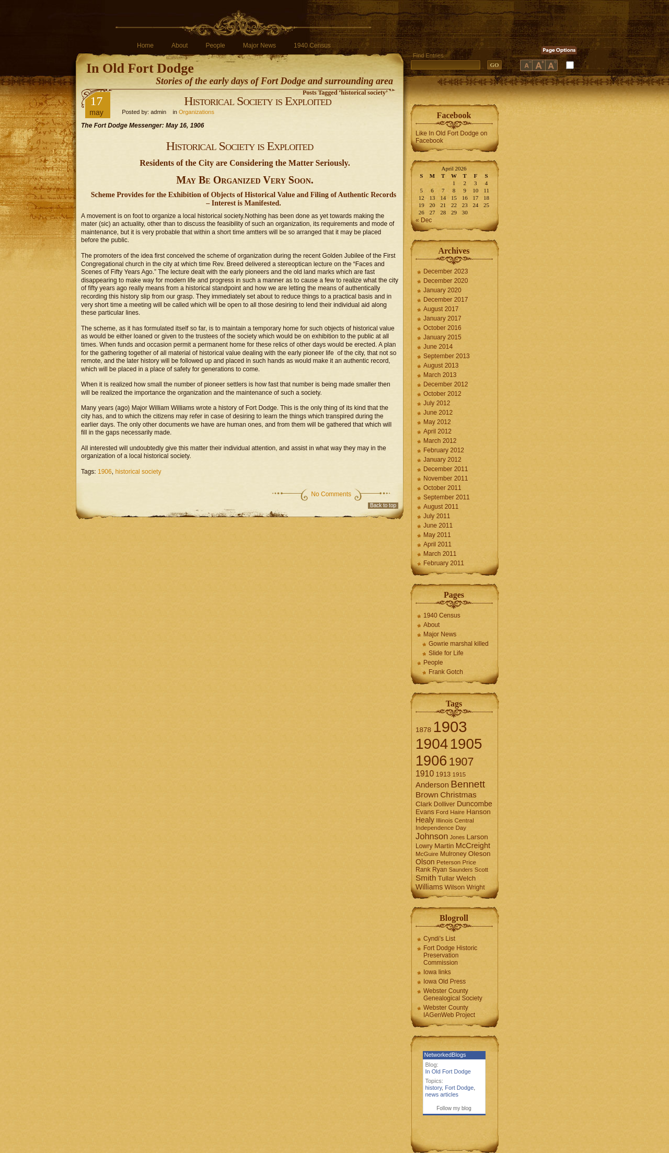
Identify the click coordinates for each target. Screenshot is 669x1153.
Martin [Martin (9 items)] (444, 846)
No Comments (331, 494)
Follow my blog (453, 1108)
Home (145, 45)
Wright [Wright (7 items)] (475, 887)
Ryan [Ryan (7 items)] (439, 869)
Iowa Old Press (444, 981)
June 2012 (438, 412)
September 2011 (446, 497)
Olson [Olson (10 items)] (425, 862)
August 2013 (440, 365)
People (215, 45)
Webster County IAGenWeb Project (449, 1011)
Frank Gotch (446, 672)
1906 (105, 471)
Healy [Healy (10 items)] (425, 820)
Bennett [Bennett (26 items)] (468, 784)
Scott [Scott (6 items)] (481, 869)
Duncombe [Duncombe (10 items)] (474, 804)
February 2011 (443, 563)
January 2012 (442, 459)
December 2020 (445, 280)
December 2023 (445, 271)
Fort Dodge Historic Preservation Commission (450, 955)
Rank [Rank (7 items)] (423, 869)
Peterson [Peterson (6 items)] (448, 862)
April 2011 (437, 544)
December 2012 (445, 384)
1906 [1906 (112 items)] (431, 760)
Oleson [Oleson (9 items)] (479, 854)
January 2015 (442, 337)
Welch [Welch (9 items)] (466, 878)
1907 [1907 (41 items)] (461, 761)
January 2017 (442, 318)
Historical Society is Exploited (257, 101)
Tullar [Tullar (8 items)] (446, 878)
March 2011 (439, 553)
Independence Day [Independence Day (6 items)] (441, 828)
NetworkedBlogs (445, 1055)
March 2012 (439, 440)
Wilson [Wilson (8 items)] (455, 887)
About (179, 45)
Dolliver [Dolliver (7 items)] (444, 804)
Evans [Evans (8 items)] (425, 812)
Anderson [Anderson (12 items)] (432, 784)
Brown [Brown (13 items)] (427, 794)
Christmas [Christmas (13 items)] (458, 794)
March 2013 (439, 375)
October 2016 (442, 328)
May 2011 (437, 535)
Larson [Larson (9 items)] (477, 837)
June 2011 (438, 525)
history (433, 1087)
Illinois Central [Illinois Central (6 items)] (455, 820)
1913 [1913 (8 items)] (443, 774)
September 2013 (446, 356)
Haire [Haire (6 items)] (457, 812)
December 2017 (445, 299)
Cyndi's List (439, 938)
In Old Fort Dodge (140, 68)
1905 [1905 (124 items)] (466, 744)
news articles (442, 1094)
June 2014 (438, 346)
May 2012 (437, 422)
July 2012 (436, 403)
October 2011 (442, 488)
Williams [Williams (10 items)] (429, 887)
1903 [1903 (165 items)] (450, 726)
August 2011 (440, 506)
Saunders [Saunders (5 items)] (461, 869)
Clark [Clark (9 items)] (424, 804)
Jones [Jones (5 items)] (457, 837)
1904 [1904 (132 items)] (432, 744)
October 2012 (442, 393)
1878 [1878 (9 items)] (423, 730)
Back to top (383, 505)
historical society (138, 471)
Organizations (196, 112)
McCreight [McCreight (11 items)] (473, 845)
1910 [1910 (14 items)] (425, 773)
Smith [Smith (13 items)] (426, 877)
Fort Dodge (459, 1087)
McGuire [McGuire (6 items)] (427, 854)
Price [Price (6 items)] (469, 862)
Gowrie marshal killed (459, 643)
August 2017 (440, 309)
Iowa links (437, 972)
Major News (259, 45)
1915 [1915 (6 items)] (459, 774)
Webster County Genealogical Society (452, 994)
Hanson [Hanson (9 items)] (478, 812)
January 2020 (442, 290)
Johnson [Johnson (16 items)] (432, 836)
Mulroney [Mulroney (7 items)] (453, 854)
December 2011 (445, 469)
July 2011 (436, 516)
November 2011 (445, 478)
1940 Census (312, 45)
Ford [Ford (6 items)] (442, 812)
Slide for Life (446, 653)
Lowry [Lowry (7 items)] (424, 846)
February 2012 (443, 450)
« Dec (424, 220)
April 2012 (437, 431)
